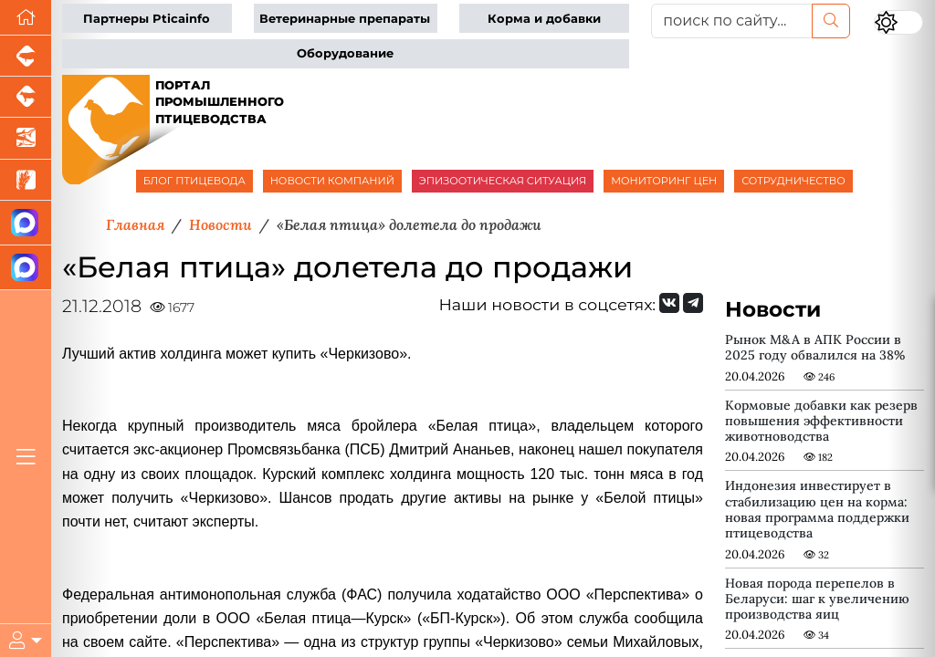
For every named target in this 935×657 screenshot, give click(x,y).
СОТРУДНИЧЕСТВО (793, 180)
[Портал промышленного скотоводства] (25, 97)
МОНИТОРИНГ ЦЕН (664, 180)
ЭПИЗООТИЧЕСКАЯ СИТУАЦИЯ (502, 180)
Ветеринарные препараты (344, 19)
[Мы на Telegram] (693, 303)
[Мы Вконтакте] (669, 303)
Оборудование (345, 53)
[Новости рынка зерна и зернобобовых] (25, 180)
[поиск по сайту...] (732, 21)
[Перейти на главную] (25, 18)
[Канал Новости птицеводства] (25, 223)
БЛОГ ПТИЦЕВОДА (194, 180)
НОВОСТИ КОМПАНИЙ (332, 180)
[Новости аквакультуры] (25, 138)
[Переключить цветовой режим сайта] (898, 22)
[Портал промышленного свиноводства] (25, 56)
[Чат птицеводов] (25, 267)
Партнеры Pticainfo (146, 19)
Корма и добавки (544, 19)
